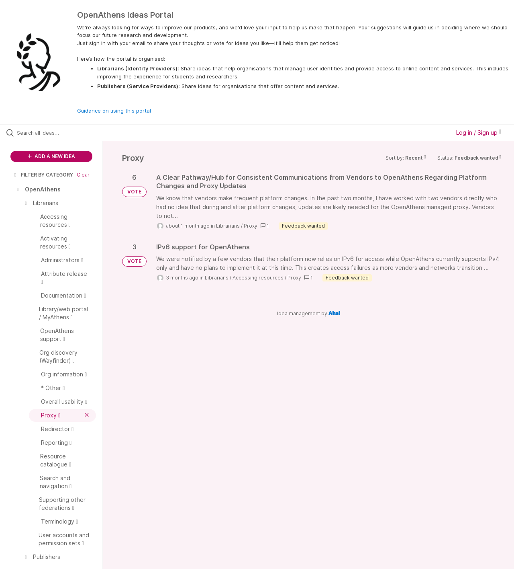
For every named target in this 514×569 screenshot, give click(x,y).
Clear (83, 175)
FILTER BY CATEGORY (43, 175)
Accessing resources (258, 278)
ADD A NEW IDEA (51, 156)
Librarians (228, 226)
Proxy (250, 226)
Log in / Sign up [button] (478, 132)
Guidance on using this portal (114, 110)
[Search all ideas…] (61, 133)
